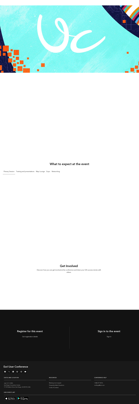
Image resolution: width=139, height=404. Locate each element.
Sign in (109, 336)
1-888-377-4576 (98, 383)
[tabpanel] (69, 200)
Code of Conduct (53, 388)
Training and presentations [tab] (25, 171)
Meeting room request (55, 383)
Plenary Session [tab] (9, 171)
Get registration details (30, 336)
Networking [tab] (56, 171)
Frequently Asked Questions (56, 385)
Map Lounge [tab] (40, 171)
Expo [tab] (48, 171)
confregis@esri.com (99, 385)
